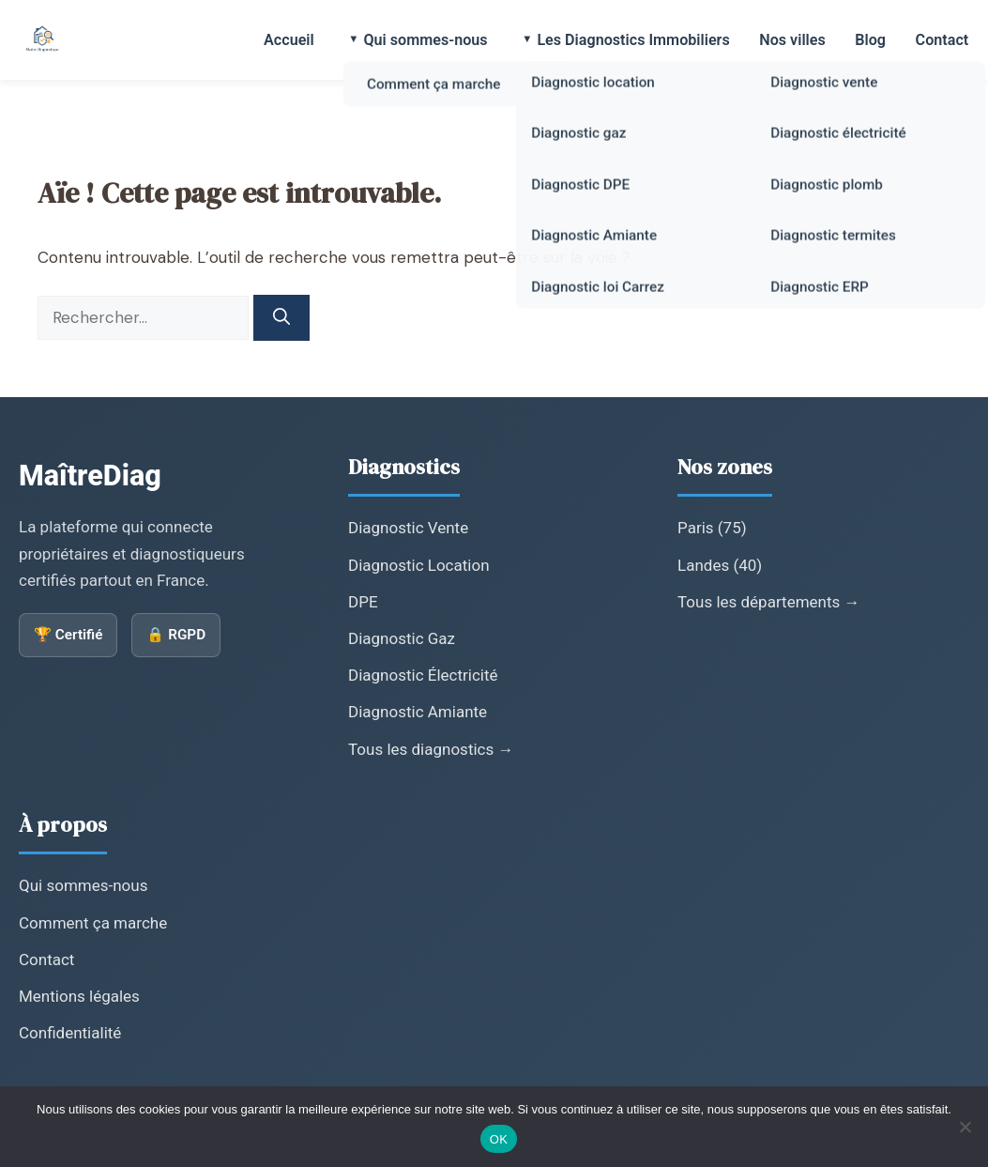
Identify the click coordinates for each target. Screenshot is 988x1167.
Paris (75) (712, 527)
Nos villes (796, 40)
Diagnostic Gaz (401, 638)
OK (499, 1139)
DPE (363, 601)
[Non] (964, 1126)
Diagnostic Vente (408, 527)
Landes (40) (719, 565)
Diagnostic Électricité (423, 675)
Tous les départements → (768, 601)
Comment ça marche (93, 923)
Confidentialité (70, 1032)
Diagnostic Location (419, 565)
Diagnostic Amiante (417, 711)
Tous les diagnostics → (430, 749)
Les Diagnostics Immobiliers (638, 40)
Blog (873, 40)
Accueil (296, 40)
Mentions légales (79, 996)
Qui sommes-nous (432, 40)
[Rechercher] (281, 318)
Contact (942, 40)
